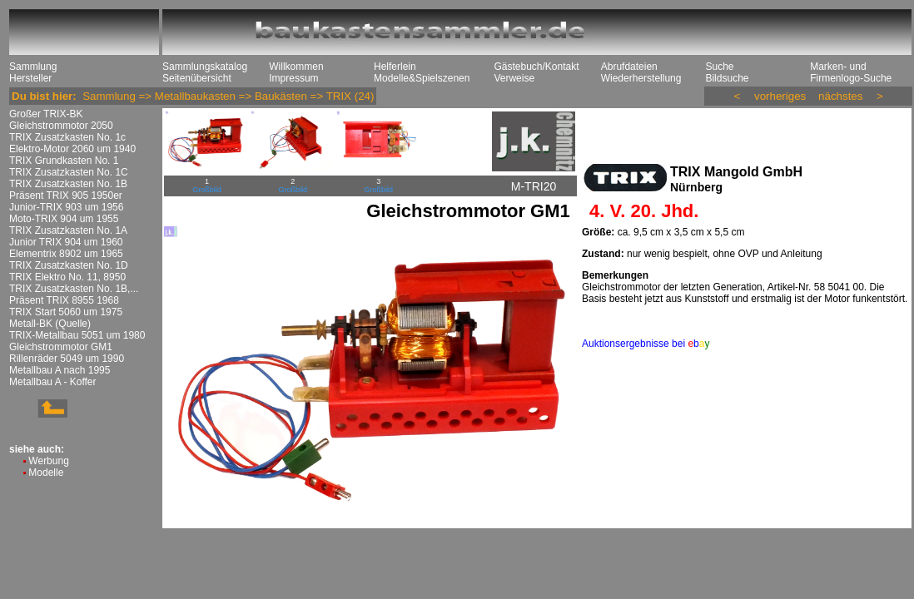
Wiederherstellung (641, 78)
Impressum (293, 78)
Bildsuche (726, 78)
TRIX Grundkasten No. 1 (63, 160)
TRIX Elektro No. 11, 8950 (67, 277)
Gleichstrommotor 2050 (61, 125)
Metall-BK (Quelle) (50, 323)
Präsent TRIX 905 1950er (65, 195)
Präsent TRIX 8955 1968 (64, 300)
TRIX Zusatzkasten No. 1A (68, 230)
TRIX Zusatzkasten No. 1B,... (73, 289)
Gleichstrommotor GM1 (60, 347)
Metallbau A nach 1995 (59, 370)
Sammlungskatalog (204, 66)
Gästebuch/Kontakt (536, 66)
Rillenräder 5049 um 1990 (66, 358)
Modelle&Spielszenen (421, 78)
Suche (719, 66)
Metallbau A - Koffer (53, 382)
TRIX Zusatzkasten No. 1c (67, 137)
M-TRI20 (533, 186)
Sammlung (33, 66)
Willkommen (296, 66)
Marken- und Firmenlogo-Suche (851, 72)
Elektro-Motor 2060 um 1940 (72, 149)
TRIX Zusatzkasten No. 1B (68, 184)
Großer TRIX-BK (45, 114)
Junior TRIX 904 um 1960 (66, 242)
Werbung (48, 461)
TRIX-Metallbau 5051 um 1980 (77, 335)
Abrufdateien (629, 66)
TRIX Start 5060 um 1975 (65, 312)
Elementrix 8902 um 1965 (66, 254)
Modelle (45, 472)
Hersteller (30, 78)
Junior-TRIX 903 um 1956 (66, 207)
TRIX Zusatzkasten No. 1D (68, 265)
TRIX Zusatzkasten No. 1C (68, 172)
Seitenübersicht (196, 78)
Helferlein (395, 66)
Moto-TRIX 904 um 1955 (63, 219)
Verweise (514, 78)
